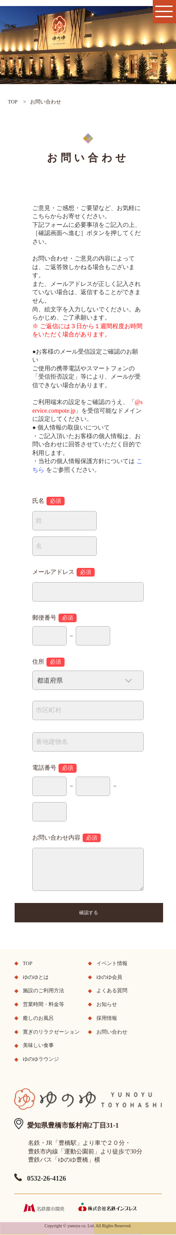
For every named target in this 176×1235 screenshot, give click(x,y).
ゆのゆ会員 (109, 977)
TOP (12, 102)
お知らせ (106, 1004)
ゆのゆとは (36, 977)
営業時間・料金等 (43, 1004)
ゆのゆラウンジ (41, 1059)
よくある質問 (111, 990)
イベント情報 (111, 963)
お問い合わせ (111, 1032)
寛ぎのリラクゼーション (51, 1032)
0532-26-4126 (46, 1178)
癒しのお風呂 (38, 1018)
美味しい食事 (38, 1045)
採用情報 (106, 1018)
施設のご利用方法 (43, 990)
